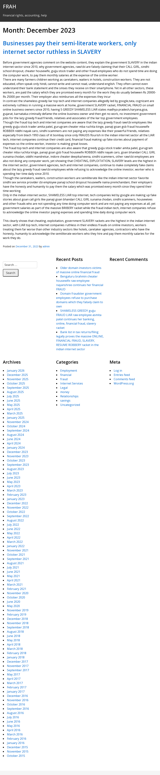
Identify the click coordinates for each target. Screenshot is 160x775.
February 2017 (16, 687)
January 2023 (15, 499)
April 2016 (13, 730)
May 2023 (13, 482)
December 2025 (17, 375)
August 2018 (15, 632)
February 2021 (16, 589)
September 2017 (18, 670)
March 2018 (15, 649)
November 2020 (17, 593)
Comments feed (124, 379)
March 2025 (15, 413)
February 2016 (16, 739)
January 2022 (15, 546)
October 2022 (16, 512)
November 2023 (17, 456)
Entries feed (122, 375)
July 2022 (13, 525)
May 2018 (13, 640)
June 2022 (13, 529)
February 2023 (16, 495)
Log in (118, 371)
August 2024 (15, 435)
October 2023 (16, 460)
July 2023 (13, 473)
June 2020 (13, 602)
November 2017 (17, 666)
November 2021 (17, 550)
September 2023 (18, 465)
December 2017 (17, 662)
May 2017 (13, 674)
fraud (64, 379)
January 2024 (15, 448)
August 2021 (15, 563)
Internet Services (71, 383)
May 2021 (13, 576)
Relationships (69, 396)
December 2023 (17, 452)
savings (65, 400)
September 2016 (18, 709)
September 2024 (18, 430)
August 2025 (15, 392)
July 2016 (13, 717)
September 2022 (18, 516)
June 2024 (13, 439)
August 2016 (15, 713)
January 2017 (15, 692)
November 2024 (17, 422)
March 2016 (15, 734)
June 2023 (13, 478)
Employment (68, 371)
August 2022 (15, 520)
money (64, 392)
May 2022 (13, 533)
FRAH (9, 6)
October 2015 (16, 756)
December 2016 (17, 696)
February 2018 (16, 653)
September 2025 (18, 388)
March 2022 (15, 542)
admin (46, 246)
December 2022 (17, 503)
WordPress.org (124, 383)
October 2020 (16, 597)
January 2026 (15, 371)
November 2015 (17, 751)
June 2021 (13, 572)
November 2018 (17, 623)
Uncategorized (70, 405)
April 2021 (13, 580)
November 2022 (17, 507)
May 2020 (13, 606)
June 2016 (13, 721)
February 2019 (16, 614)
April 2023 (13, 486)
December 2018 (17, 619)
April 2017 (13, 679)
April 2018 (13, 644)
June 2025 (13, 400)
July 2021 (13, 567)
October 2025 (16, 383)
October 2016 (16, 704)
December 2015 (17, 747)
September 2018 (18, 627)
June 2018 (13, 636)
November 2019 (17, 610)
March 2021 (15, 585)
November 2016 (17, 700)
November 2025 (17, 379)
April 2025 (13, 409)
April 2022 (13, 537)
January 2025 (15, 418)
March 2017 (15, 683)
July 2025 (13, 396)
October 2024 (16, 426)
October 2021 (16, 555)
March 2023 (15, 490)
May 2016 (13, 726)
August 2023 (15, 469)
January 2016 (15, 743)
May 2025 (13, 405)
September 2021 (18, 559)
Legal (64, 388)
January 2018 (15, 657)
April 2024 (13, 443)
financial (65, 375)
